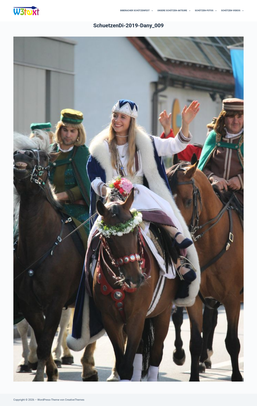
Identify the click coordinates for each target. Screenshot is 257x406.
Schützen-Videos (232, 11)
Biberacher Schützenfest (137, 11)
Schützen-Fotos (206, 11)
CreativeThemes (74, 399)
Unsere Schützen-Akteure (174, 11)
